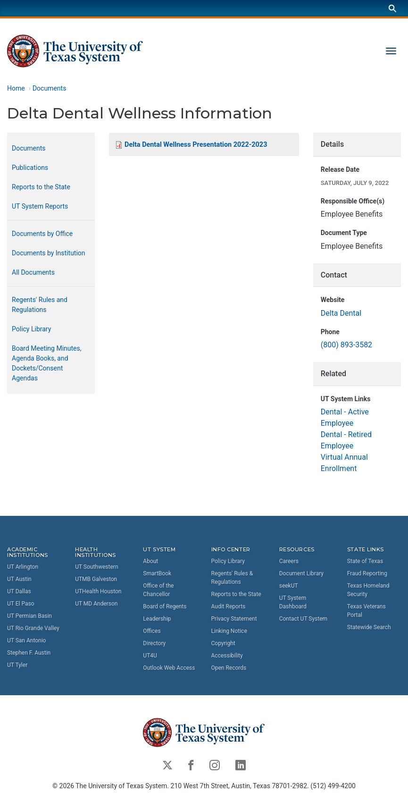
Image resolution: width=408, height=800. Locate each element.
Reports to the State (41, 187)
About (150, 561)
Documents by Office (42, 233)
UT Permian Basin (29, 616)
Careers (289, 561)
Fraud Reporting (367, 573)
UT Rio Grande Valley (33, 628)
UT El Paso (20, 603)
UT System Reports (40, 206)
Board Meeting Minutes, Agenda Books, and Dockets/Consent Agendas (47, 363)
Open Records (229, 668)
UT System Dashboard (293, 602)
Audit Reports (228, 606)
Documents (49, 88)
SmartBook (157, 573)
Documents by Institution (48, 253)
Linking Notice (229, 631)
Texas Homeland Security (368, 590)
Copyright (223, 643)
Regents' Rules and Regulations (39, 304)
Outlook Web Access (169, 668)
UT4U (150, 655)
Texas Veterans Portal (366, 610)
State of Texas (365, 561)
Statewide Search (369, 627)
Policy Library (31, 329)
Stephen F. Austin (28, 652)
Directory (154, 643)
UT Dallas (19, 591)
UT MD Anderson (96, 603)
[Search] (392, 8)
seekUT (288, 585)
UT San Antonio (26, 640)
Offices (151, 631)
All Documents (33, 272)
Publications (30, 167)
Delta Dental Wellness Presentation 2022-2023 (196, 145)
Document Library (301, 573)
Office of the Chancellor (158, 590)
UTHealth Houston (98, 591)
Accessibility (227, 655)
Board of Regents (164, 606)
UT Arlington (22, 567)
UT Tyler (17, 665)
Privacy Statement (234, 618)
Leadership (157, 618)
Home (16, 88)
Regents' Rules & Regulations (232, 577)
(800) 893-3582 (346, 344)
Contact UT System (303, 618)
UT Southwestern (96, 567)
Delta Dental (341, 313)
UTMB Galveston (96, 579)
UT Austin (19, 579)
